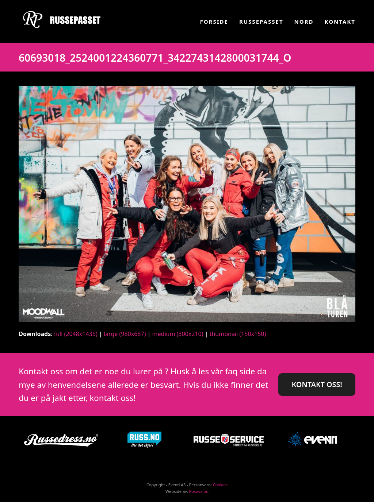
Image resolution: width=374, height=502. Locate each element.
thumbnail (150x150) (238, 334)
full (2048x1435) (76, 334)
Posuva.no (199, 491)
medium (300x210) (177, 334)
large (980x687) (125, 334)
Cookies (220, 484)
